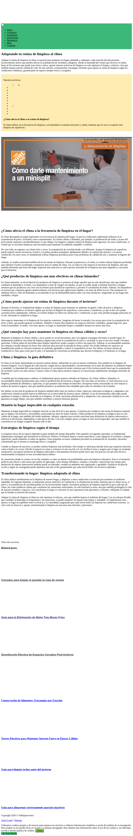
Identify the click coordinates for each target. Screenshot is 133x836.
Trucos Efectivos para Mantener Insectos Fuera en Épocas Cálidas (39, 738)
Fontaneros (12, 35)
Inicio (9, 30)
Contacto (11, 45)
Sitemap (18, 820)
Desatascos (12, 40)
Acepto (40, 831)
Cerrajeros (12, 32)
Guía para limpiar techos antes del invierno (26, 769)
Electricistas (12, 37)
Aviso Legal (6, 820)
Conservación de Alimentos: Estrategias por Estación (31, 700)
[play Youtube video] (66, 174)
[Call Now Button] (9, 833)
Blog (9, 43)
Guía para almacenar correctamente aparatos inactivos (33, 807)
